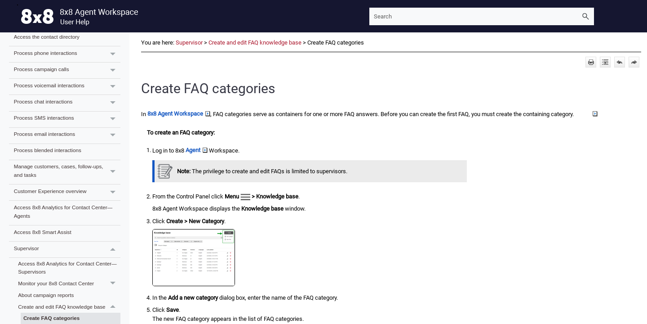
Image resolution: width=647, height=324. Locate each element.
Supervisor (67, 249)
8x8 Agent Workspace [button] (178, 113)
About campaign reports (46, 295)
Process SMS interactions (67, 119)
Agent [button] (197, 150)
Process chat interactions (67, 103)
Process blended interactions (47, 150)
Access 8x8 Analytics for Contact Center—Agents (63, 211)
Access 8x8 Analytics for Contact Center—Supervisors (67, 268)
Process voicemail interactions (67, 86)
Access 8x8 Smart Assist (42, 232)
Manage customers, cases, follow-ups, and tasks (67, 172)
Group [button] (586, 113)
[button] (586, 16)
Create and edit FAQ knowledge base (69, 307)
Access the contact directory (47, 37)
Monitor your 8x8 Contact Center (69, 284)
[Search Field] (481, 16)
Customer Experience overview (67, 192)
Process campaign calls (67, 70)
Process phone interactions (67, 54)
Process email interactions (67, 136)
